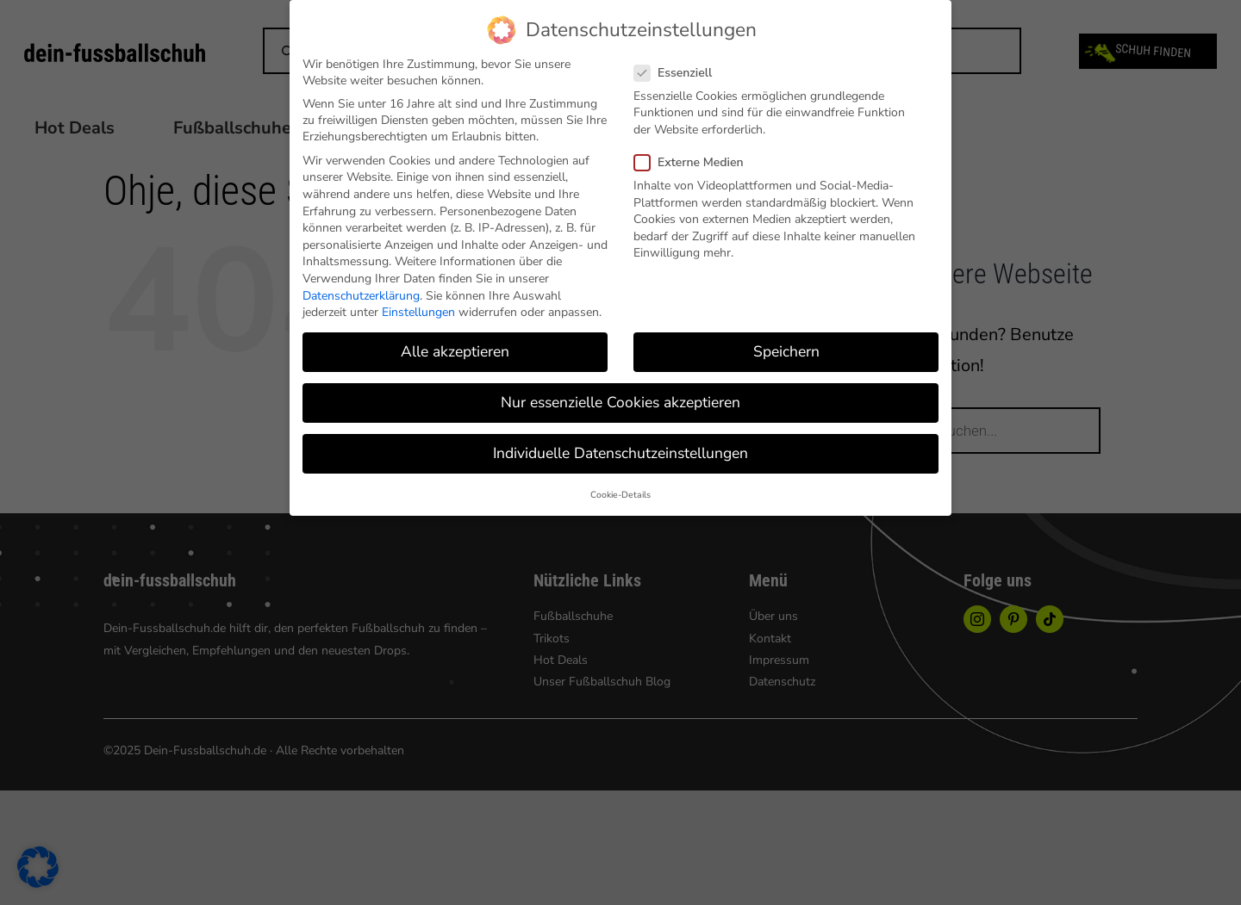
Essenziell (680, 73)
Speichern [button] (786, 351)
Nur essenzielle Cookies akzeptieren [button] (620, 402)
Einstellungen (418, 312)
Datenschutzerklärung (361, 296)
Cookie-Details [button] (620, 494)
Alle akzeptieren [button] (455, 351)
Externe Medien (695, 162)
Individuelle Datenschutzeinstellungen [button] (620, 453)
